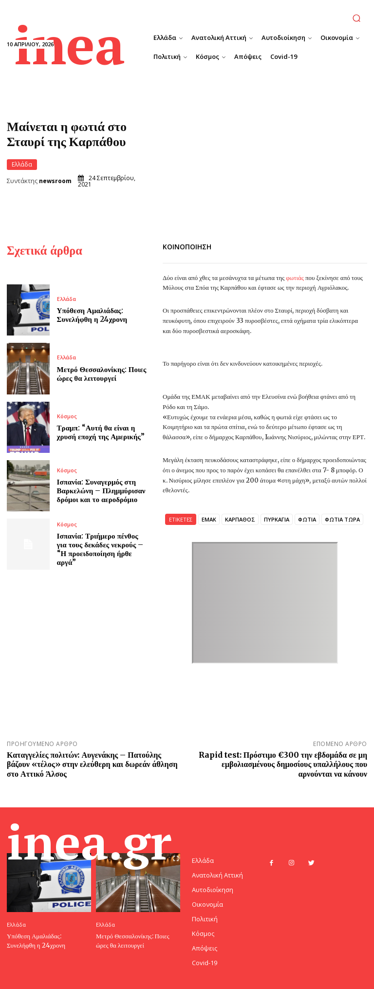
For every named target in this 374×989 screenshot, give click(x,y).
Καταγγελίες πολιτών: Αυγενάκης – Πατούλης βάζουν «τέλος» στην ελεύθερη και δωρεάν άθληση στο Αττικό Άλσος (92, 763)
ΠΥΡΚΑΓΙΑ (276, 518)
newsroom (55, 181)
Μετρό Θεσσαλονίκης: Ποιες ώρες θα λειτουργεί (102, 373)
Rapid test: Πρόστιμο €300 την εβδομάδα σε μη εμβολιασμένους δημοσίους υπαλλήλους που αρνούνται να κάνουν (283, 763)
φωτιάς (294, 277)
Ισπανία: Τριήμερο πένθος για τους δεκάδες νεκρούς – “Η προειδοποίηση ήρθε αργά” (100, 548)
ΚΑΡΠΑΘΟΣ (240, 518)
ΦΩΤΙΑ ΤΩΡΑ (342, 518)
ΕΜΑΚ (209, 518)
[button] (356, 17)
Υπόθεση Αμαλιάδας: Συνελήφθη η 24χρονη (92, 314)
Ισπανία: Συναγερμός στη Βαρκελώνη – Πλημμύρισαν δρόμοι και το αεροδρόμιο (101, 489)
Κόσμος (67, 415)
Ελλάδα (22, 164)
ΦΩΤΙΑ (307, 518)
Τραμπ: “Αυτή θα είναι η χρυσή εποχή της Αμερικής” (101, 431)
